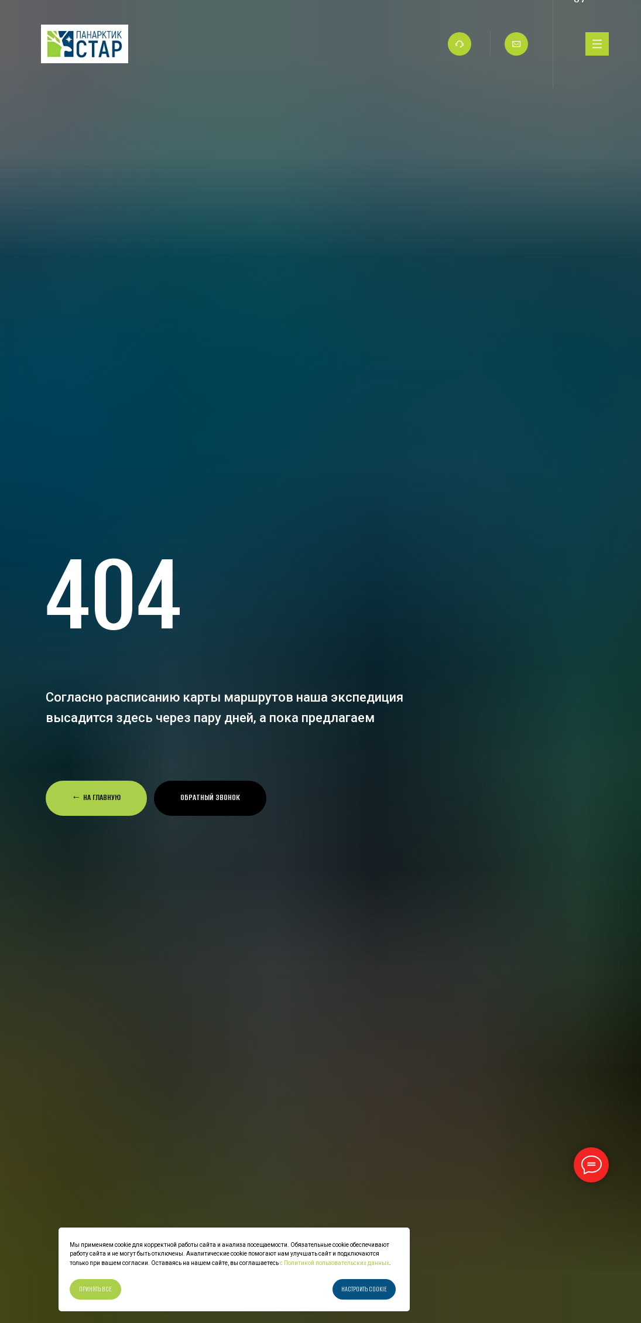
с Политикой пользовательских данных (334, 1263)
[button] (210, 798)
